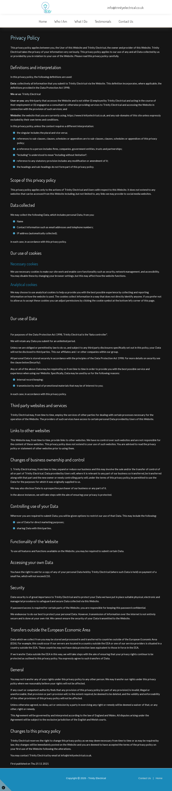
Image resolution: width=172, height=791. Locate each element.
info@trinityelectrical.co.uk (125, 7)
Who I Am (60, 21)
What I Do (80, 21)
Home (43, 21)
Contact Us (126, 21)
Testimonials (103, 21)
